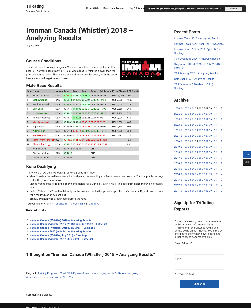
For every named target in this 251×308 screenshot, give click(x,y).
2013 (177, 174)
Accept (233, 8)
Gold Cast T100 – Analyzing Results (193, 78)
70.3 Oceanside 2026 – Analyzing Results (196, 58)
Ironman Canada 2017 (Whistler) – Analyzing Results (60, 229)
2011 (177, 185)
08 (205, 109)
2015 (177, 163)
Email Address (183, 237)
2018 (177, 147)
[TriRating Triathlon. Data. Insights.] (37, 8)
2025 (177, 109)
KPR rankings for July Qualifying (65, 201)
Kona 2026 (94, 8)
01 (182, 104)
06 (198, 109)
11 (215, 109)
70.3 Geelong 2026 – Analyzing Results (195, 72)
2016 (177, 158)
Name (178, 252)
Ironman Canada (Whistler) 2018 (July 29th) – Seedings (61, 225)
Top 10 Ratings (139, 8)
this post (91, 201)
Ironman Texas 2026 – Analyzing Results (196, 38)
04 (192, 104)
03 (189, 104)
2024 (177, 114)
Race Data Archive (115, 8)
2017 (177, 152)
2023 (177, 120)
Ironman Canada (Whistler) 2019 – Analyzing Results (60, 218)
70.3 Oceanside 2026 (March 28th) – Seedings (199, 83)
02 (185, 104)
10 (212, 109)
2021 (177, 131)
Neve (29, 304)
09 (208, 109)
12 (218, 109)
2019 (177, 141)
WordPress (53, 304)
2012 (177, 179)
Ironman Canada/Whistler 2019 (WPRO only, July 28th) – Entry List (67, 221)
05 (195, 109)
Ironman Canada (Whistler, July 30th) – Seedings (58, 232)
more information (212, 9)
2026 (177, 104)
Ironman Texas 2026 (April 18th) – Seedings (198, 44)
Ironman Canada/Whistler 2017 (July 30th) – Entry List (60, 236)
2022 (177, 125)
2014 (177, 168)
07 (202, 109)
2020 (177, 136)
